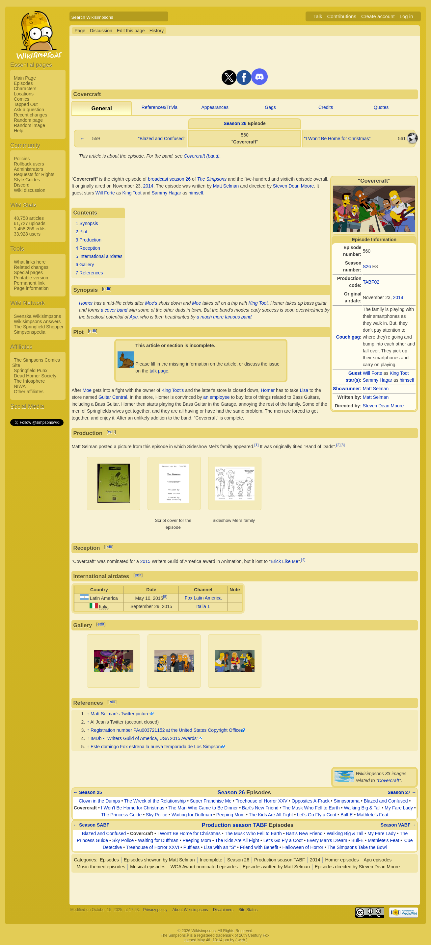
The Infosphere (29, 381)
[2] (338, 445)
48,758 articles (29, 218)
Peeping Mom (230, 814)
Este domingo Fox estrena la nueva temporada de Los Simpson (156, 746)
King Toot (399, 373)
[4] (303, 559)
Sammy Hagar (377, 380)
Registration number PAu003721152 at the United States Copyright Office (166, 730)
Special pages (28, 272)
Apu (133, 316)
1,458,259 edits (29, 228)
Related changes (31, 267)
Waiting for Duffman (192, 814)
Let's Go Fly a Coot (316, 814)
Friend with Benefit (259, 847)
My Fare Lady (399, 807)
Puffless (191, 847)
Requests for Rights (34, 174)
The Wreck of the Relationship (155, 801)
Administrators (28, 169)
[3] (342, 445)
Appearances (215, 107)
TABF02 (371, 282)
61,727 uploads (29, 223)
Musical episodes (147, 866)
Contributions (341, 16)
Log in (406, 16)
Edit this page (131, 30)
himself (407, 380)
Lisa (304, 390)
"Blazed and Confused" (161, 138)
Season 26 (235, 123)
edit (106, 288)
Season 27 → (402, 792)
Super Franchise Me (210, 801)
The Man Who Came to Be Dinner (203, 807)
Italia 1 (203, 606)
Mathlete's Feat (372, 814)
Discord (21, 185)
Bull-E (346, 814)
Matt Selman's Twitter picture (120, 713)
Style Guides (27, 179)
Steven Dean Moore (383, 405)
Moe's (151, 303)
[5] (165, 596)
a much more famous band (224, 316)
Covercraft (388, 780)
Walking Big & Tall (362, 807)
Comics (21, 99)
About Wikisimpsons (190, 909)
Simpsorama (347, 801)
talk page (158, 370)
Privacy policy (155, 909)
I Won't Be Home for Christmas (132, 807)
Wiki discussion (29, 190)
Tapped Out (26, 104)
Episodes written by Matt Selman (276, 866)
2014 (398, 297)
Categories (85, 859)
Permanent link (29, 283)
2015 (145, 561)
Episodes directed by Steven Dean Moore (357, 866)
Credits (325, 107)
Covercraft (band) (202, 156)
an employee (216, 397)
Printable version (31, 277)
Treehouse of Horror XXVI (152, 847)
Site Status (247, 909)
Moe (196, 303)
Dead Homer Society (35, 375)
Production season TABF (234, 825)
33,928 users (27, 234)
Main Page (25, 78)
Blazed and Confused (386, 801)
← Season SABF (91, 825)
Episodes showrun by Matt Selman (159, 859)
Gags (270, 107)
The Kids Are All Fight (271, 814)
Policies (22, 158)
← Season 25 (87, 792)
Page (79, 30)
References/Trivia (159, 107)
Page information (31, 288)
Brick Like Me (284, 561)
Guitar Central (112, 397)
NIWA (20, 386)
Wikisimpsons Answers (37, 321)
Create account (378, 16)
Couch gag (348, 337)
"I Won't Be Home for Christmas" (337, 138)
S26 (367, 266)
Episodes (23, 83)
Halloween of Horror (302, 847)
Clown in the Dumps (99, 801)
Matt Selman (376, 388)
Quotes (381, 107)
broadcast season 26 (169, 179)
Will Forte (372, 373)
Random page (28, 120)
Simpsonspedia (29, 332)
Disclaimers (223, 909)
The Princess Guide (121, 814)
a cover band (114, 310)
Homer (86, 303)
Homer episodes (342, 859)
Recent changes (30, 114)
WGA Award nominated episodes (204, 866)
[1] (257, 445)
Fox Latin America (203, 597)
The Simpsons (212, 179)
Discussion (101, 30)
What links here (29, 262)
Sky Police (156, 814)
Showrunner (346, 388)
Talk (317, 16)
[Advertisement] (36, 525)
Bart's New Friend (260, 807)
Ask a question (29, 109)
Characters (25, 88)
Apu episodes (377, 859)
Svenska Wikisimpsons (37, 316)
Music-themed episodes (100, 866)
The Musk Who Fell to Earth (311, 807)
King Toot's (173, 390)
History (156, 30)
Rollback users (29, 163)
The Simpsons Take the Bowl (357, 847)
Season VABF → (399, 825)
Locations (24, 93)
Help (18, 130)
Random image (29, 125)
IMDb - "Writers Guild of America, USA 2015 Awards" (144, 738)
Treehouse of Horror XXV (261, 801)
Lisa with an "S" (220, 847)
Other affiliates (28, 391)
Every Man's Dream (327, 840)
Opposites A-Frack (311, 801)
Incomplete (211, 859)
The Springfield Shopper (39, 326)
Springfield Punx (30, 370)
